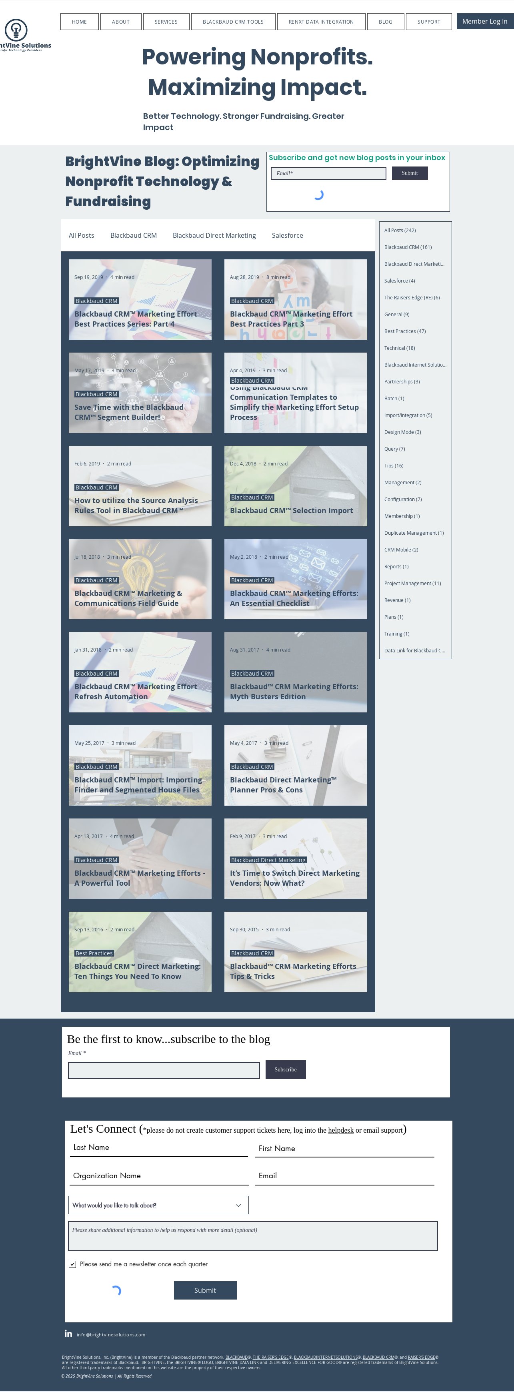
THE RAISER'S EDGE (271, 1357)
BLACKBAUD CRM (378, 1357)
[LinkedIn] (68, 1334)
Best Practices (94, 953)
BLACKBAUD (237, 1357)
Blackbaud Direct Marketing (214, 235)
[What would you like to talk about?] (158, 1205)
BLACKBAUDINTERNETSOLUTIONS (326, 1357)
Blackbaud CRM (133, 235)
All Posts (81, 235)
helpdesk (341, 1130)
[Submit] (410, 173)
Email (75, 1053)
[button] (120, 21)
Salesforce (287, 235)
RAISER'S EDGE (421, 1357)
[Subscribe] (286, 1069)
